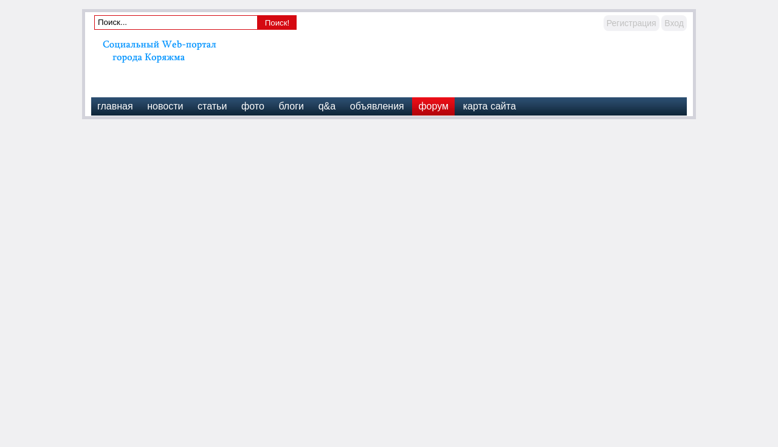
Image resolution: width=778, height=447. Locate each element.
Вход (674, 23)
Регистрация (631, 23)
